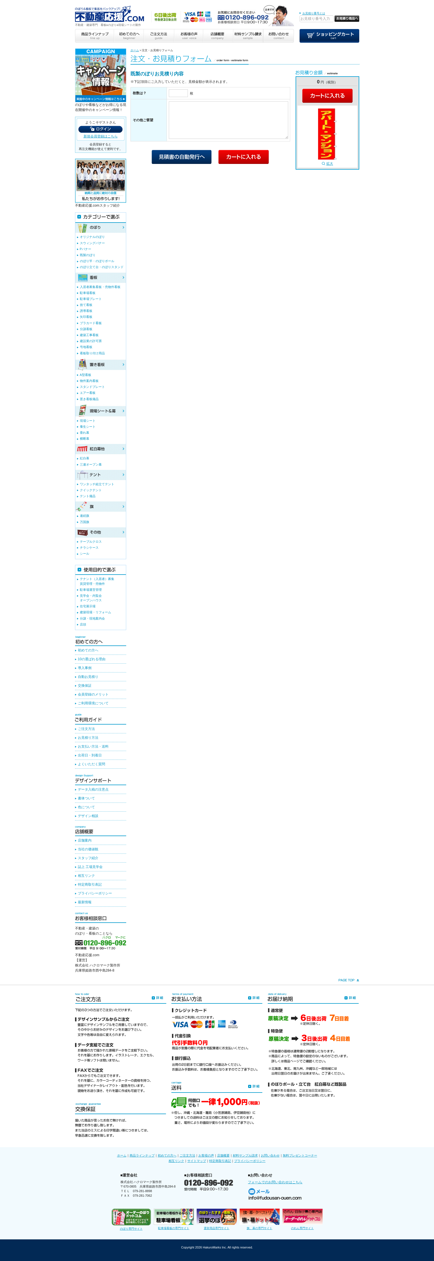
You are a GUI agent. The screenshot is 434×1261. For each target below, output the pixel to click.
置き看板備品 (89, 399)
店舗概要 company (218, 36)
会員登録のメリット (93, 694)
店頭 (83, 624)
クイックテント (91, 490)
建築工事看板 (89, 335)
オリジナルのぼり (92, 236)
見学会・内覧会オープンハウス (91, 598)
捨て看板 (86, 304)
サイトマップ (196, 1161)
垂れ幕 (84, 432)
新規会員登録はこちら (101, 136)
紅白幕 (84, 458)
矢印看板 (86, 316)
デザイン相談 (88, 816)
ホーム (134, 50)
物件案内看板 (89, 380)
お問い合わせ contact (278, 36)
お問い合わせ (270, 1155)
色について (86, 807)
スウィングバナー (92, 243)
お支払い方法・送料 (93, 746)
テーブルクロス (91, 541)
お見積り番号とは (313, 13)
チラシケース (89, 547)
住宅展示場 (87, 606)
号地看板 (86, 347)
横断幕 (84, 438)
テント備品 (87, 496)
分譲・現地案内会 (92, 618)
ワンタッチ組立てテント (97, 484)
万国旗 (84, 522)
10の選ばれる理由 (91, 659)
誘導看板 (86, 310)
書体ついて (86, 798)
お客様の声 (206, 1155)
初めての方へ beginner (129, 36)
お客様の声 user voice (188, 36)
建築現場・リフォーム (95, 612)
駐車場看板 (87, 293)
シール (84, 553)
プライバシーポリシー (95, 893)
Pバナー (85, 249)
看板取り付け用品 (92, 353)
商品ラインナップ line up (94, 36)
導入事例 (85, 668)
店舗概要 (223, 1155)
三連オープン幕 (91, 464)
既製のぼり (87, 255)
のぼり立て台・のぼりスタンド (102, 267)
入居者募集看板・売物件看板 (100, 287)
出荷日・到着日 (90, 755)
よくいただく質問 (91, 764)
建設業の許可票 (91, 341)
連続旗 (84, 515)
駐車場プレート (91, 299)
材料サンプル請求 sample (248, 36)
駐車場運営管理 (91, 589)
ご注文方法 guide (158, 36)
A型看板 (85, 375)
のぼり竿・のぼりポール (97, 261)
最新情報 (85, 902)
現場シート (87, 420)
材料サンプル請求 (245, 1155)
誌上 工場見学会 (90, 867)
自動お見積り (88, 677)
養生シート (87, 426)
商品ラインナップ (142, 1155)
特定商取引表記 (90, 884)
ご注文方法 (86, 729)
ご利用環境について (93, 703)
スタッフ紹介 (88, 858)
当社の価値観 (88, 849)
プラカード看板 (91, 323)
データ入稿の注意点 (93, 789)
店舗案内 (85, 840)
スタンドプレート (92, 386)
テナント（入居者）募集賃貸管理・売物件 (97, 581)
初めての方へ (88, 650)
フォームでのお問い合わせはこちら (275, 1182)
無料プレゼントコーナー (300, 1155)
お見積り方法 (88, 738)
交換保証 (85, 686)
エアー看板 (87, 392)
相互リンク (86, 876)
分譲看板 (86, 329)
